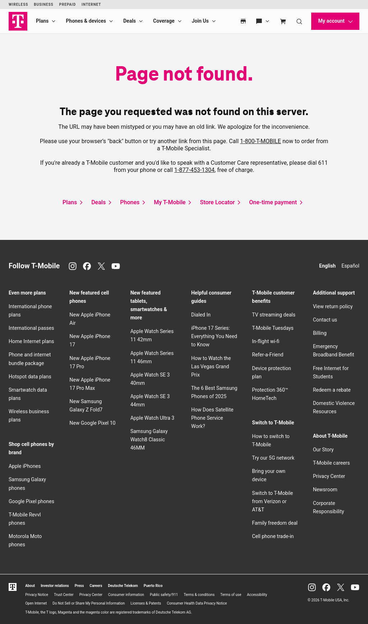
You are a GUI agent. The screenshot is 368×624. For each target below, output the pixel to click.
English (327, 266)
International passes (31, 328)
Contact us (325, 320)
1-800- (260, 141)
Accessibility (257, 595)
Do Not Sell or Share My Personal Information (88, 603)
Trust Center (64, 595)
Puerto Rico (153, 586)
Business (43, 4)
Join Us (200, 21)
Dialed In (201, 315)
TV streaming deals (273, 315)
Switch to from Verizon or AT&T (272, 501)
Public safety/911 (164, 595)
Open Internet (36, 603)
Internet (91, 4)
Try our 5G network (273, 458)
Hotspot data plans (30, 376)
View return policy (333, 306)
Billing (320, 333)
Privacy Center (329, 476)
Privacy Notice (36, 595)
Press (79, 586)
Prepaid (67, 4)
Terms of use (230, 595)
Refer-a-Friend (267, 354)
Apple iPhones (25, 466)
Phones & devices (86, 21)
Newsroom (325, 489)
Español (350, 266)
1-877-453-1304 (194, 170)
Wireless (18, 4)
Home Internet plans (31, 341)
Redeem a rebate (332, 390)
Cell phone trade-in (273, 536)
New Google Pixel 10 (92, 423)
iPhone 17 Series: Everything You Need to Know (214, 336)
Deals (129, 21)
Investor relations (55, 586)
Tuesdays (272, 328)
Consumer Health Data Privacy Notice (197, 603)
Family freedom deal (275, 523)
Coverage (163, 21)
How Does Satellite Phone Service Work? (212, 418)
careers (331, 463)
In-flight (265, 341)
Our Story (323, 449)
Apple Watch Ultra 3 (152, 418)
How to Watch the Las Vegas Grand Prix (211, 366)
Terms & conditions (199, 595)
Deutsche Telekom (123, 586)
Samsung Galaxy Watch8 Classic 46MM (149, 439)
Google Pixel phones (31, 501)
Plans (42, 21)
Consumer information (126, 595)
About (30, 586)
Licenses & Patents (145, 603)
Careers (95, 586)
